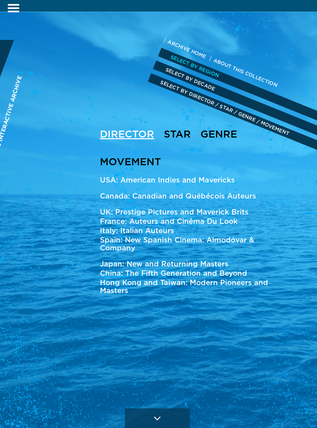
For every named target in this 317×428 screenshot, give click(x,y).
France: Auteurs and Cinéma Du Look (169, 221)
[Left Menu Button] (13, 8)
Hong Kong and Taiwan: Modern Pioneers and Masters (184, 286)
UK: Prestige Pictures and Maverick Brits (174, 212)
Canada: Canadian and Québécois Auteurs (178, 196)
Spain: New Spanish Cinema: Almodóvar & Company (177, 244)
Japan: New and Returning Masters (164, 264)
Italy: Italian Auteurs (137, 230)
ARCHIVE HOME (187, 49)
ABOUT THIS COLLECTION (245, 72)
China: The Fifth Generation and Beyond (173, 273)
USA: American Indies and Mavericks (167, 180)
